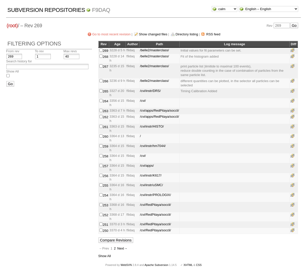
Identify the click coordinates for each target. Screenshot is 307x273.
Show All (12, 71)
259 (105, 146)
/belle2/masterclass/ (154, 50)
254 (105, 195)
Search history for (19, 61)
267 (105, 66)
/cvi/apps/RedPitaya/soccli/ (159, 110)
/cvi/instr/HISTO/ (152, 126)
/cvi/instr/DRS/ (150, 91)
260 (105, 136)
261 (105, 127)
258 (105, 156)
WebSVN (126, 264)
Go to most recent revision (111, 34)
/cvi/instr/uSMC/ (151, 185)
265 (105, 91)
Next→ (122, 248)
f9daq (101, 10)
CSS (199, 264)
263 (105, 111)
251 (105, 225)
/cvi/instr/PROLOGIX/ (155, 195)
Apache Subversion (156, 264)
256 (105, 176)
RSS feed (213, 34)
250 (105, 231)
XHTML (188, 264)
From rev (12, 51)
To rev (39, 51)
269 (105, 51)
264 (105, 101)
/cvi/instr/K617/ (150, 175)
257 (105, 166)
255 (105, 185)
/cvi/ (143, 101)
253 (105, 205)
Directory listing (187, 34)
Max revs (70, 51)
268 (105, 57)
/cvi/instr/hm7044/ (153, 146)
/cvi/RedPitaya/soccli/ (155, 205)
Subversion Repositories (46, 10)
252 (105, 215)
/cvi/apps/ (147, 165)
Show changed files (153, 34)
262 (105, 117)
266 (105, 81)
